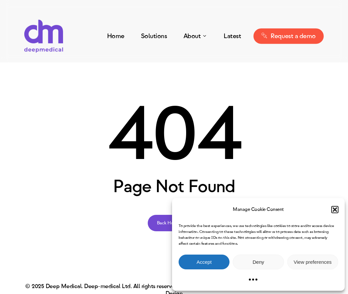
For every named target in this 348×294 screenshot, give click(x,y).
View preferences (313, 262)
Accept (204, 262)
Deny (258, 262)
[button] (335, 209)
